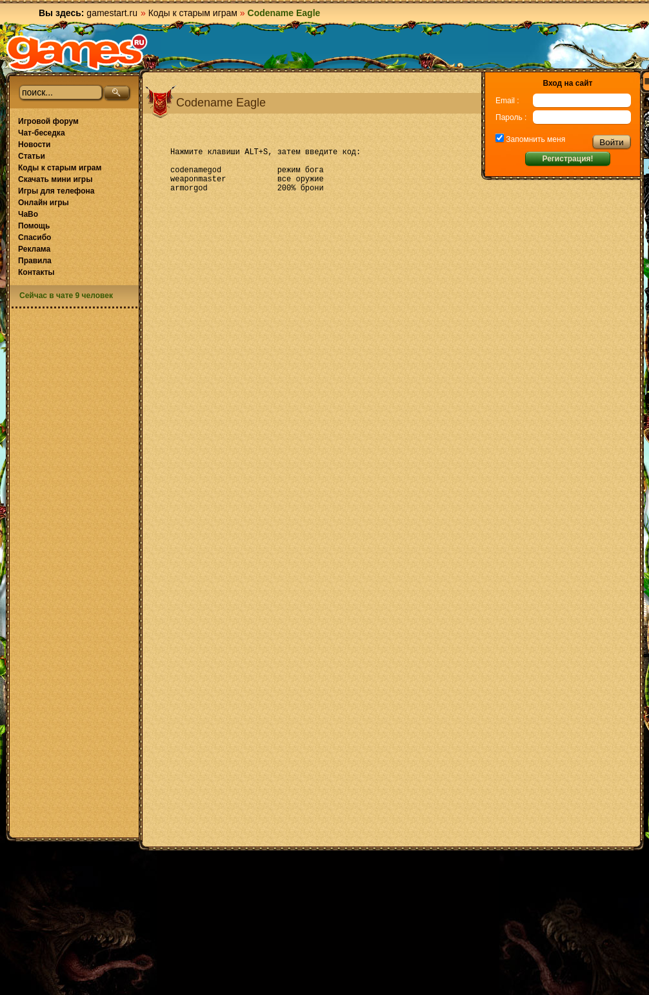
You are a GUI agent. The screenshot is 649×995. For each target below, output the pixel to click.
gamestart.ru (111, 13)
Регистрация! (567, 158)
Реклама (34, 249)
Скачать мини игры (55, 179)
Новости (34, 144)
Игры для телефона (56, 191)
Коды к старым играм (192, 13)
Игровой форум (48, 121)
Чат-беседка (41, 132)
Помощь (34, 225)
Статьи (31, 156)
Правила (35, 260)
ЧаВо (28, 214)
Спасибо (34, 237)
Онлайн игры (43, 202)
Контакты (36, 272)
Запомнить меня (534, 139)
